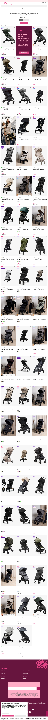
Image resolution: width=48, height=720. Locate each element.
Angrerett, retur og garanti (27, 670)
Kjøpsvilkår (2, 671)
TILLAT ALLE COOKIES (8, 716)
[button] (1, 3)
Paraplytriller (26, 19)
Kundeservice (3, 670)
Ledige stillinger (3, 678)
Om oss (2, 679)
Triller (25, 11)
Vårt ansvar (24, 678)
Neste (27, 657)
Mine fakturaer (3, 673)
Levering (24, 671)
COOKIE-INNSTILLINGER (20, 716)
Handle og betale (25, 673)
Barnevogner (21, 11)
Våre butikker (25, 676)
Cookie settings (3, 676)
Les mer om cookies (5, 713)
